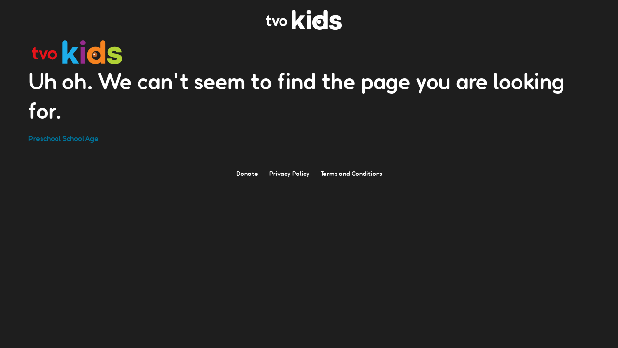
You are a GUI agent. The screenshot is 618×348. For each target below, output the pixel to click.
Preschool (44, 138)
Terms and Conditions (351, 173)
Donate (247, 173)
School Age (80, 138)
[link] (304, 27)
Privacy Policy (289, 173)
